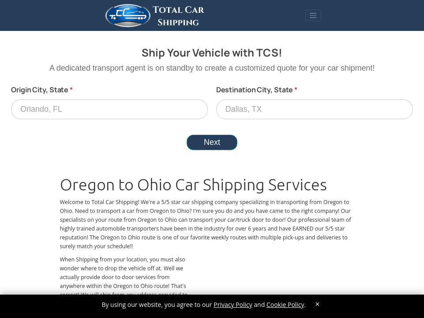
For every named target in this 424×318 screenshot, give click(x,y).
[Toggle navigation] (313, 15)
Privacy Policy (233, 304)
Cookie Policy (285, 304)
